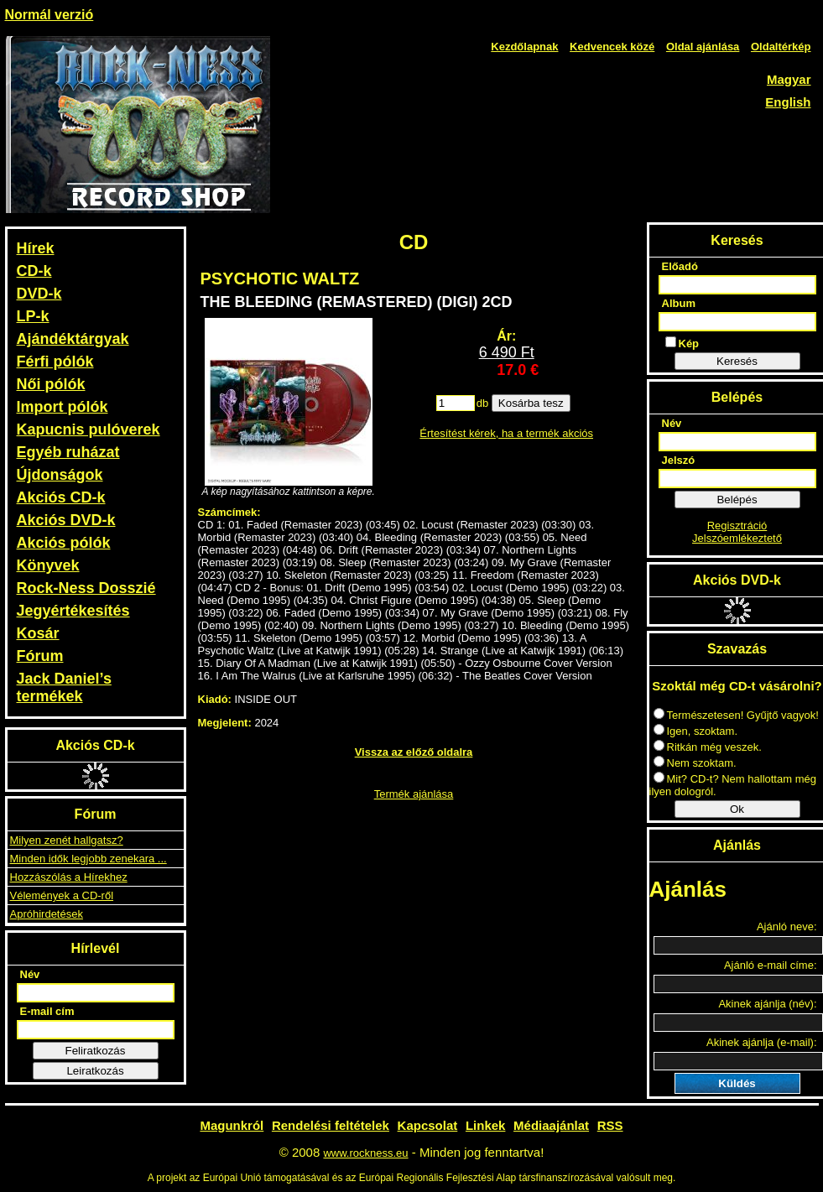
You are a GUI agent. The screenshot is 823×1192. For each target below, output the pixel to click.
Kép (682, 343)
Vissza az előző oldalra (414, 752)
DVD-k (39, 293)
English (787, 102)
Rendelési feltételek (330, 1125)
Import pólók (62, 406)
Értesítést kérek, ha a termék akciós (506, 433)
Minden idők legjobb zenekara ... (88, 858)
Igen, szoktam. (696, 731)
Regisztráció (737, 525)
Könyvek (48, 565)
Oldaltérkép (781, 46)
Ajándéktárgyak (73, 339)
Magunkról (231, 1125)
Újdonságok (60, 474)
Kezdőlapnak (524, 46)
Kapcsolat (428, 1125)
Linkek (486, 1125)
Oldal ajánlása (702, 46)
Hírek (36, 248)
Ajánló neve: (787, 926)
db (482, 403)
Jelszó (678, 460)
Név (30, 974)
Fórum (40, 656)
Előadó (680, 266)
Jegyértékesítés (73, 610)
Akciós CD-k (61, 497)
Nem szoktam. (695, 763)
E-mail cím (47, 1011)
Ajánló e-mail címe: (770, 965)
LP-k (33, 316)
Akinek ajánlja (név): (767, 1003)
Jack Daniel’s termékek (64, 687)
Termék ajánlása (414, 794)
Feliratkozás (95, 1050)
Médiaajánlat (551, 1125)
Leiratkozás (94, 1070)
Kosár (38, 633)
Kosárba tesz (531, 403)
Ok (737, 809)
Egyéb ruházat (68, 452)
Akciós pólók (64, 542)
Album (678, 303)
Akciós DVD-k (66, 520)
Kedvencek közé (612, 46)
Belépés (736, 499)
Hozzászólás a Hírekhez (69, 877)
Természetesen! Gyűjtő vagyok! (736, 715)
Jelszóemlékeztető (737, 538)
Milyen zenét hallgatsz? (66, 840)
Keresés (737, 361)
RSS (610, 1125)
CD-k (34, 271)
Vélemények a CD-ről (62, 895)
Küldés (736, 1083)
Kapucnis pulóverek (88, 429)
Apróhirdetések (46, 914)
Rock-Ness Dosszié (86, 588)
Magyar (789, 79)
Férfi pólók (55, 361)
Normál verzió (49, 15)
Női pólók (51, 384)
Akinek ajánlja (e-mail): (761, 1042)
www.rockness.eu (365, 1153)
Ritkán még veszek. (708, 747)
